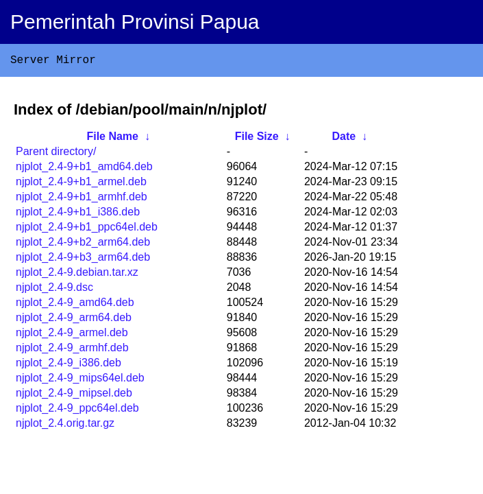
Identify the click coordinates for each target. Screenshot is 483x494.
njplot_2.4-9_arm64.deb (74, 320)
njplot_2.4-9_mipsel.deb (74, 395)
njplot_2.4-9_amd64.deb (75, 305)
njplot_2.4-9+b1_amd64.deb (84, 169)
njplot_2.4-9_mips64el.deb (80, 380)
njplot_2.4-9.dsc (54, 290)
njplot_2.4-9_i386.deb (68, 365)
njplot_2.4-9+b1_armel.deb (81, 184)
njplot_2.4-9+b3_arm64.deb (83, 260)
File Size (257, 139)
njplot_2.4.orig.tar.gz (65, 426)
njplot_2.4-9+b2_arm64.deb (83, 244)
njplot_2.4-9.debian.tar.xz (77, 275)
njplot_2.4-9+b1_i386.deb (78, 214)
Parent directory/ (56, 154)
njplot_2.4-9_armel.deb (72, 335)
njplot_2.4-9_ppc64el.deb (77, 410)
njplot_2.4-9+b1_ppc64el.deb (87, 229)
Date (344, 139)
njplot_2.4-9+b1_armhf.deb (81, 199)
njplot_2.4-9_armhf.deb (72, 350)
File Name (112, 139)
